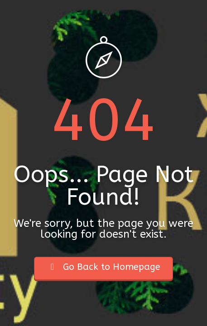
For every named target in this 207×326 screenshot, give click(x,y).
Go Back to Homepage (103, 267)
